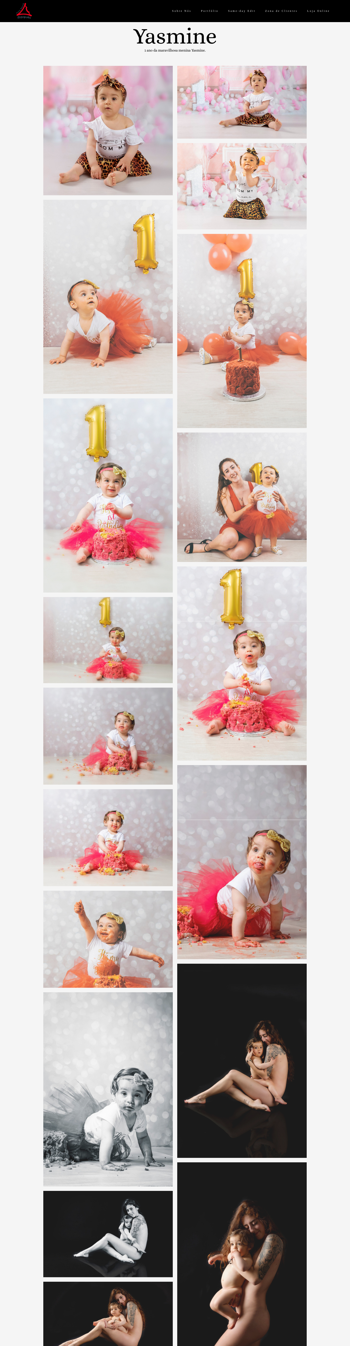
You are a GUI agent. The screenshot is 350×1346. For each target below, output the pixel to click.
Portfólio (210, 10)
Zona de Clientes (281, 10)
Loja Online (318, 10)
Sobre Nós (181, 10)
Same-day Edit (242, 10)
